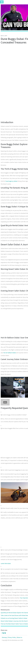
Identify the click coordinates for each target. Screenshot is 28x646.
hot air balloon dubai (9, 353)
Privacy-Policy (12, 637)
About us (19, 637)
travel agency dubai (11, 181)
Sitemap (4, 637)
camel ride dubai (6, 563)
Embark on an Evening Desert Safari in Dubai (14, 618)
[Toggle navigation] (2, 1)
